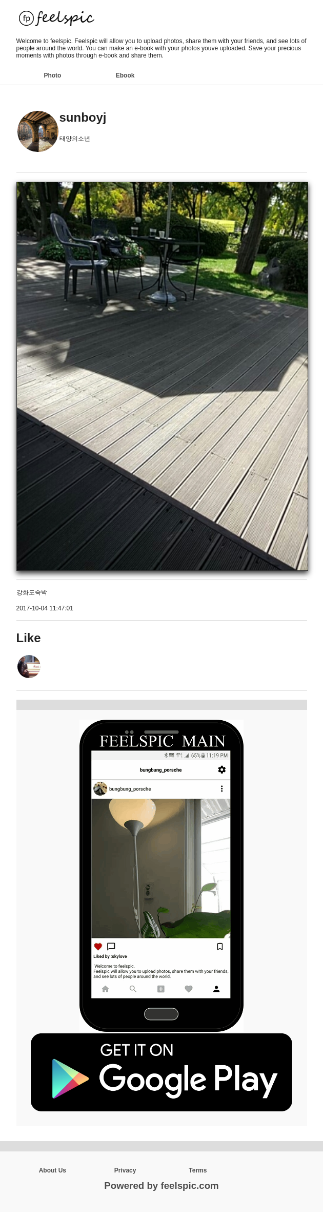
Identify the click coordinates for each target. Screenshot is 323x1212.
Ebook (125, 75)
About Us (52, 1170)
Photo (52, 75)
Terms (198, 1170)
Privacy (125, 1170)
